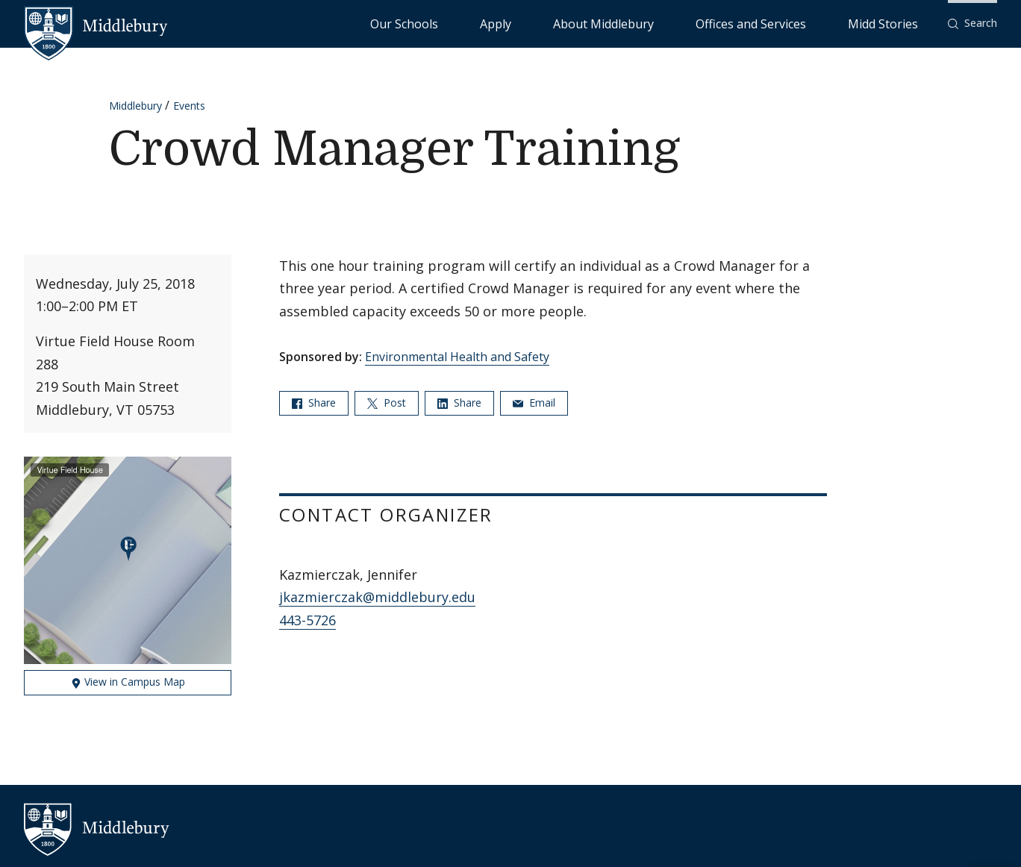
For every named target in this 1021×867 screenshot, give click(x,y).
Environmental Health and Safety (457, 356)
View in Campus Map (128, 681)
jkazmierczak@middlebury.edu (377, 597)
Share (314, 402)
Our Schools (557, 23)
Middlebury (135, 105)
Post (386, 402)
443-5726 (307, 620)
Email (534, 402)
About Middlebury (692, 23)
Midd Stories (899, 23)
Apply (618, 23)
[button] (972, 23)
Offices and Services (802, 23)
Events (189, 105)
